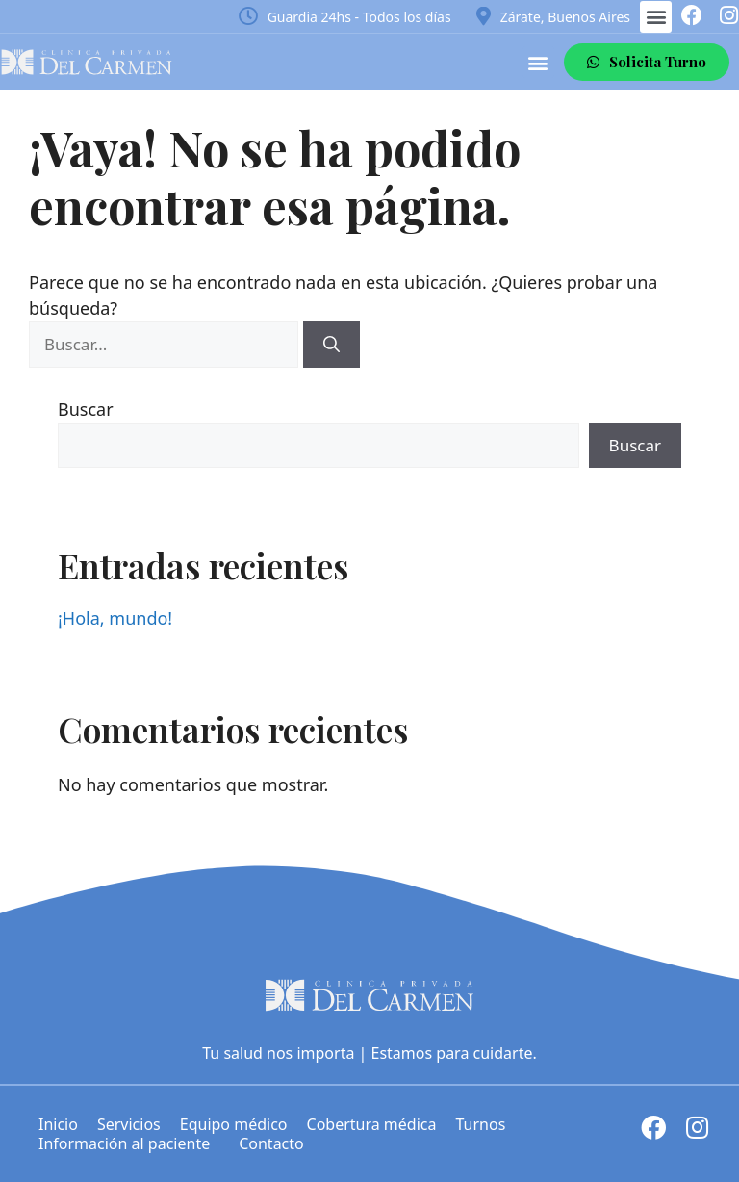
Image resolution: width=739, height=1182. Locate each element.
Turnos (480, 1124)
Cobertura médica (372, 1124)
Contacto (271, 1143)
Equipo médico (234, 1124)
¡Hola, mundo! (115, 618)
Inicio (58, 1124)
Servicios (129, 1124)
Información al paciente (128, 1143)
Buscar (86, 409)
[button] (656, 17)
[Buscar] (331, 344)
